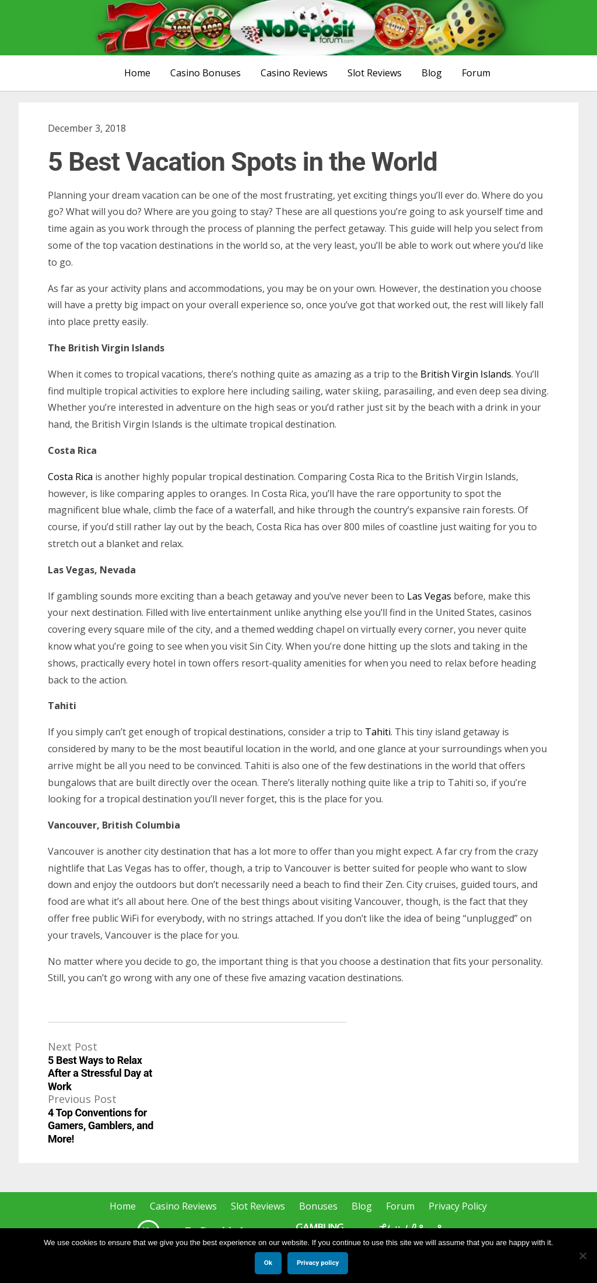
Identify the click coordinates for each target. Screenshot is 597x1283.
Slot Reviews (374, 72)
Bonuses (318, 1206)
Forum (476, 72)
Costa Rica (70, 476)
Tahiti (378, 731)
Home (137, 72)
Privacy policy (318, 1263)
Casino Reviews (294, 72)
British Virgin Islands (465, 374)
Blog (432, 72)
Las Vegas (429, 596)
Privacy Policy (458, 1206)
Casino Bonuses (205, 72)
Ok (268, 1263)
